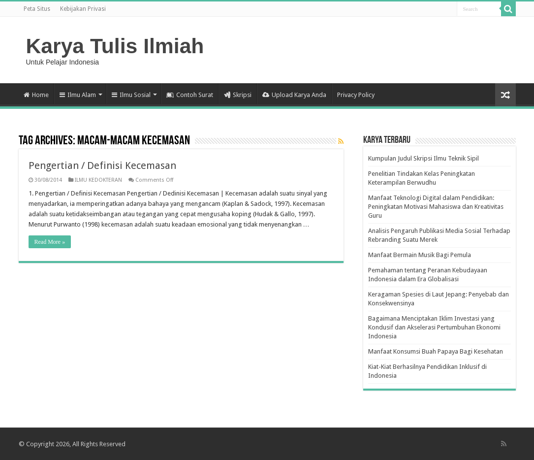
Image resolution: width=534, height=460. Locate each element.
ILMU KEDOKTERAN (98, 180)
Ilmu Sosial (131, 95)
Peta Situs (37, 8)
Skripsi (237, 95)
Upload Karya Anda (294, 95)
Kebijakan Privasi (83, 8)
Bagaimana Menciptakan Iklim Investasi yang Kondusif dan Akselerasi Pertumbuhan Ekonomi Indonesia (434, 327)
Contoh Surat (189, 95)
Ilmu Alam (78, 95)
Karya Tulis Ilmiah (115, 46)
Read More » (49, 241)
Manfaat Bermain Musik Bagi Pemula (419, 255)
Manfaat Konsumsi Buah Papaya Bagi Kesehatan (435, 351)
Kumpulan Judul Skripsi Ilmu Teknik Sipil (423, 158)
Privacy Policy (356, 95)
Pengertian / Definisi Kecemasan (102, 165)
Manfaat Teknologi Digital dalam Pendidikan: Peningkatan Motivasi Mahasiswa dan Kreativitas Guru (435, 206)
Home (36, 95)
